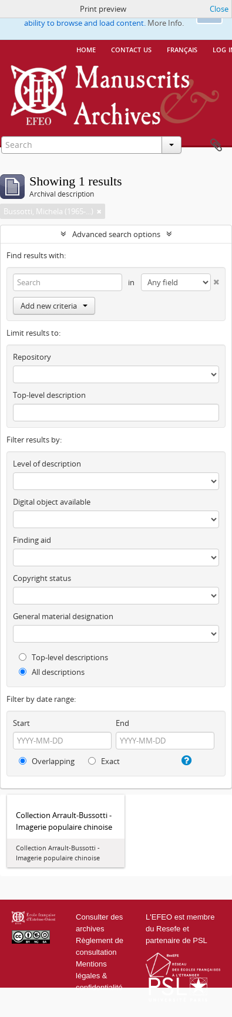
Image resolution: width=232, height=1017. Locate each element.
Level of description (47, 463)
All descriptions (52, 672)
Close (219, 9)
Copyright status (42, 578)
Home (86, 48)
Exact (104, 761)
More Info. (165, 23)
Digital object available (51, 501)
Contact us (131, 48)
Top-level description (49, 395)
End (122, 723)
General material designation (63, 616)
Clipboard (216, 145)
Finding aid (32, 540)
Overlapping (47, 761)
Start (21, 723)
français (182, 48)
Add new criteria (54, 305)
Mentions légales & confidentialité (99, 975)
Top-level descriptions (63, 657)
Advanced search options (116, 234)
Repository (32, 357)
